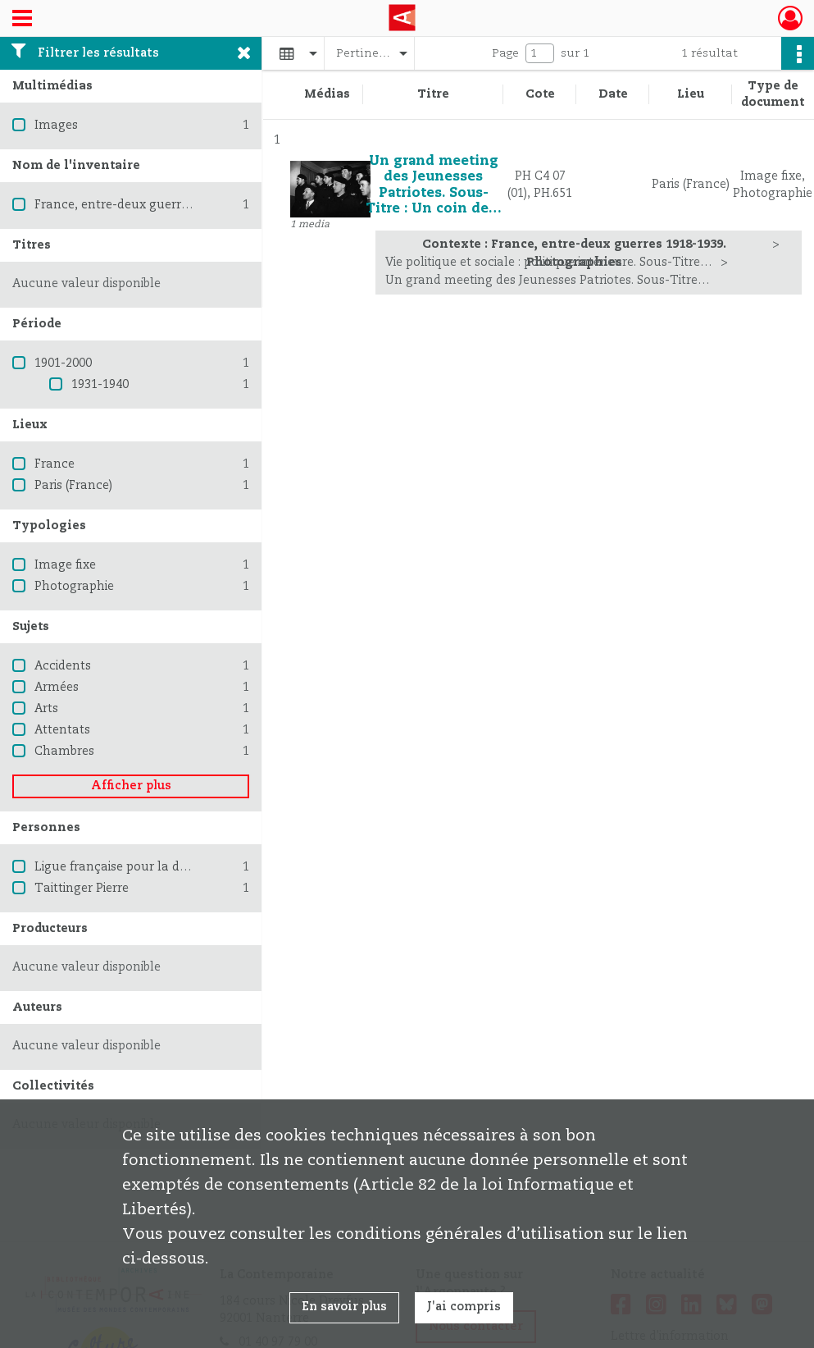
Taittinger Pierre (81, 888)
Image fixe (65, 565)
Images (56, 125)
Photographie (74, 586)
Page (505, 53)
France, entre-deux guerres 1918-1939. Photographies (189, 205)
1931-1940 (100, 385)
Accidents (62, 666)
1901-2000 (63, 363)
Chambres (64, 751)
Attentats (62, 730)
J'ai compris (464, 1307)
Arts (46, 709)
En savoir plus (344, 1307)
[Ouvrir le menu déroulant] (22, 20)
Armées (56, 687)
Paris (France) (73, 485)
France (54, 464)
